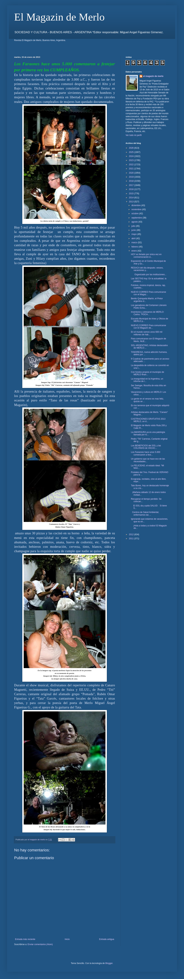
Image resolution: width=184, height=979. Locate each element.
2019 (131, 177)
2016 (131, 189)
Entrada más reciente (25, 939)
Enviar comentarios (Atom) (40, 944)
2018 (131, 181)
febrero (135, 247)
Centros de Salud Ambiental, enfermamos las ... (145, 513)
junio (134, 230)
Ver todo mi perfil (134, 135)
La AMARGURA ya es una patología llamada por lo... (148, 433)
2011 (131, 538)
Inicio (67, 939)
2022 (131, 164)
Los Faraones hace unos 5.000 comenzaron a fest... (145, 453)
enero (134, 251)
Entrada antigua (106, 939)
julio (133, 226)
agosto (134, 222)
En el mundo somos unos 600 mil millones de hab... (146, 333)
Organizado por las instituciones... (148, 274)
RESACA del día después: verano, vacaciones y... (147, 269)
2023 (131, 160)
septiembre (137, 218)
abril (133, 238)
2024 (131, 156)
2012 (131, 534)
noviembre (136, 209)
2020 (131, 173)
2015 (131, 193)
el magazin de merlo (153, 76)
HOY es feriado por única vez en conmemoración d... (146, 255)
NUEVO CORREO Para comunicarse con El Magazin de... (148, 326)
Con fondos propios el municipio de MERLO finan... (147, 373)
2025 (131, 152)
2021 (131, 168)
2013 (131, 201)
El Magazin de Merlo (59, 17)
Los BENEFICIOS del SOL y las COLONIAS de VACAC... (146, 446)
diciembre (136, 205)
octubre (135, 213)
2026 (131, 148)
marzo (134, 242)
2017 (131, 185)
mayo (134, 234)
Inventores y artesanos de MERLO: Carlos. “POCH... (147, 313)
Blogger (109, 963)
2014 (131, 197)
